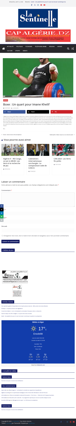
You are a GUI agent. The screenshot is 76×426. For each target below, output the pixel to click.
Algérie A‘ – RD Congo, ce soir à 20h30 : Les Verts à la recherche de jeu (12, 162)
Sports (17, 51)
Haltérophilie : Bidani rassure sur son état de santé (62, 134)
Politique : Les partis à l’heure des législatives (12, 308)
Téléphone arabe (40, 46)
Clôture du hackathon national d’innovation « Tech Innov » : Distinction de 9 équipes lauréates (32, 395)
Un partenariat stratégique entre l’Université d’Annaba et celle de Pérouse (29, 392)
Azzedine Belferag (5, 400)
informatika (4, 395)
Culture (10, 51)
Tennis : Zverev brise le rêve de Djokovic (11, 134)
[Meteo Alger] (38, 354)
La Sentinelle (15, 108)
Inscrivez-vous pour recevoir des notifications (12, 380)
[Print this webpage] (2, 220)
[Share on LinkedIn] (2, 213)
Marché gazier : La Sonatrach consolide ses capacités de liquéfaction (25, 390)
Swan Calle (3, 390)
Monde (59, 46)
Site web (4, 226)
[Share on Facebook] (14, 112)
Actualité (10, 46)
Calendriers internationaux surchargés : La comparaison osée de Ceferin (37, 163)
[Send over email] (2, 216)
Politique (19, 46)
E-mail (4, 218)
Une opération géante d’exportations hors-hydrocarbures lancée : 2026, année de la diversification (24, 306)
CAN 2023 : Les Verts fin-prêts (62, 160)
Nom (3, 210)
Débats (25, 51)
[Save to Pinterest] (62, 112)
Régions (52, 46)
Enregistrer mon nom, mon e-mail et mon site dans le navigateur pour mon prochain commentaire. (36, 236)
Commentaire (6, 190)
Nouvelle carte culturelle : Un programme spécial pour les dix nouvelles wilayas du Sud (30, 397)
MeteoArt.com (41, 365)
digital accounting (5, 392)
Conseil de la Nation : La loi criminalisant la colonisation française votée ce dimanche (21, 311)
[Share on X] (38, 112)
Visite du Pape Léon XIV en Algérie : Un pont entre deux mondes (16, 313)
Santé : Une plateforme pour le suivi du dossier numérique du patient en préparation (21, 316)
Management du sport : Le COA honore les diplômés (25, 400)
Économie (29, 46)
